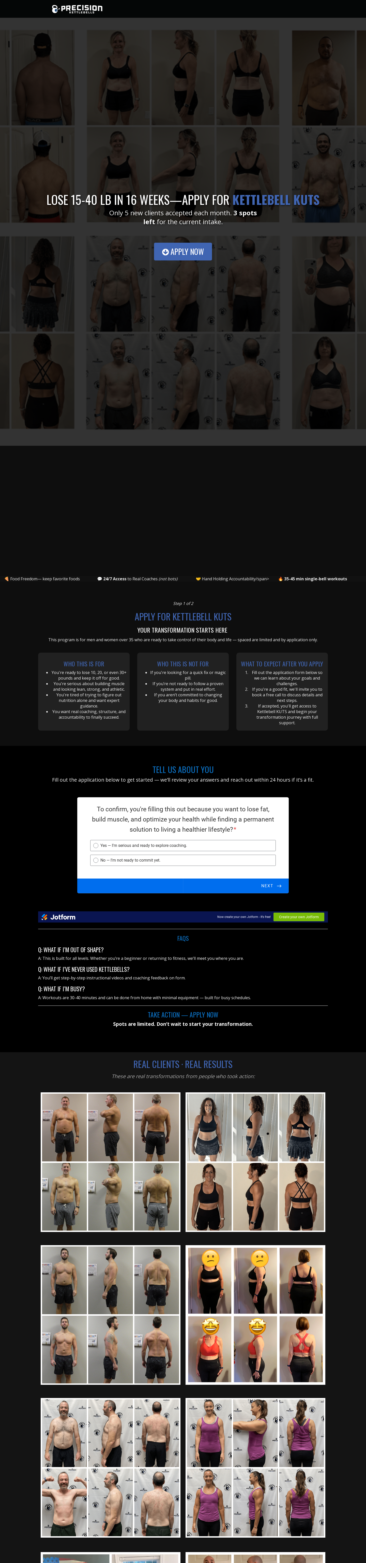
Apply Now (183, 251)
